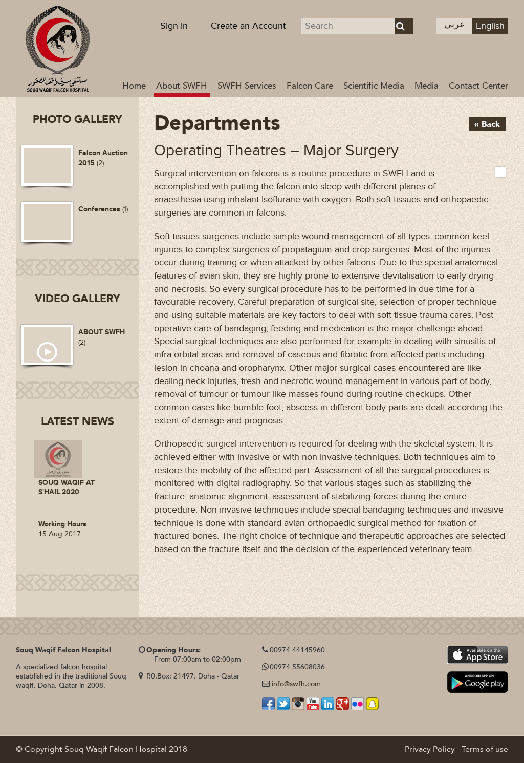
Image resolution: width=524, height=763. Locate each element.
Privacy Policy (430, 749)
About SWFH (181, 86)
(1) (103, 209)
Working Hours (62, 524)
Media (426, 86)
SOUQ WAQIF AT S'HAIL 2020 (66, 487)
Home (134, 86)
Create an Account (248, 25)
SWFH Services (246, 86)
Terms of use (485, 749)
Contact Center (478, 86)
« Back (487, 124)
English (490, 25)
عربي (454, 24)
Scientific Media (373, 86)
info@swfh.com (296, 684)
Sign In (174, 25)
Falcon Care (310, 86)
